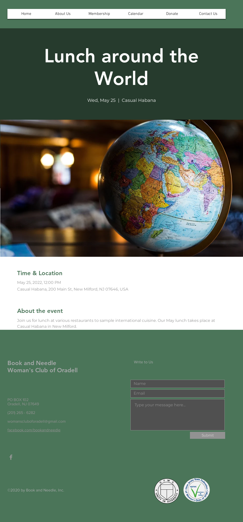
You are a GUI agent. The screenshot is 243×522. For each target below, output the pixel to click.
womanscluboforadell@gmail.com (36, 421)
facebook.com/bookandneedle (34, 430)
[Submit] (207, 435)
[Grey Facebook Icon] (10, 457)
